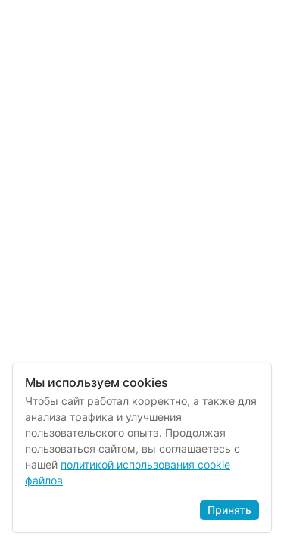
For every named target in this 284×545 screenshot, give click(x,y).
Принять (229, 509)
